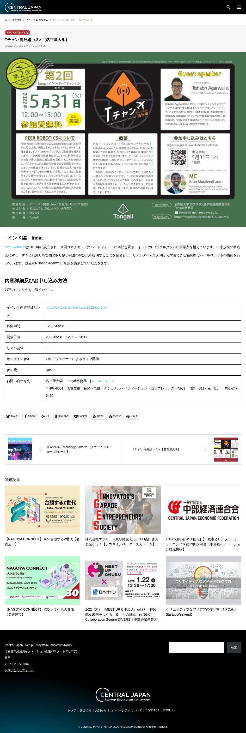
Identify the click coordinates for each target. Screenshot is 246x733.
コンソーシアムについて (126, 710)
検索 (234, 647)
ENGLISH (169, 710)
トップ (72, 710)
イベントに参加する (17, 32)
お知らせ (101, 710)
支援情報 (85, 710)
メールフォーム (103, 381)
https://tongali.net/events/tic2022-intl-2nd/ (76, 307)
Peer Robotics (15, 247)
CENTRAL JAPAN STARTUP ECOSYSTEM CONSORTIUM (113, 727)
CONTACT (152, 710)
